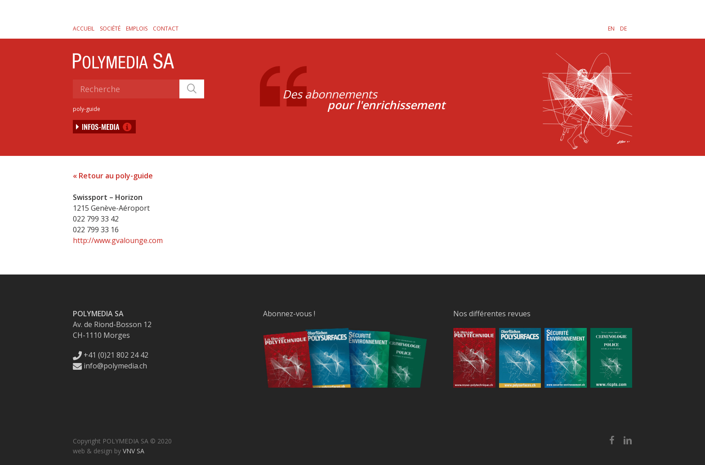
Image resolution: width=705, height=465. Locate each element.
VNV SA (133, 451)
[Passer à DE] (623, 28)
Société (110, 28)
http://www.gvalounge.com (118, 240)
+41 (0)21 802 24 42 (110, 355)
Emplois (136, 28)
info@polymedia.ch (110, 366)
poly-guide (86, 109)
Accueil (83, 28)
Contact (165, 28)
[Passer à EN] (611, 28)
